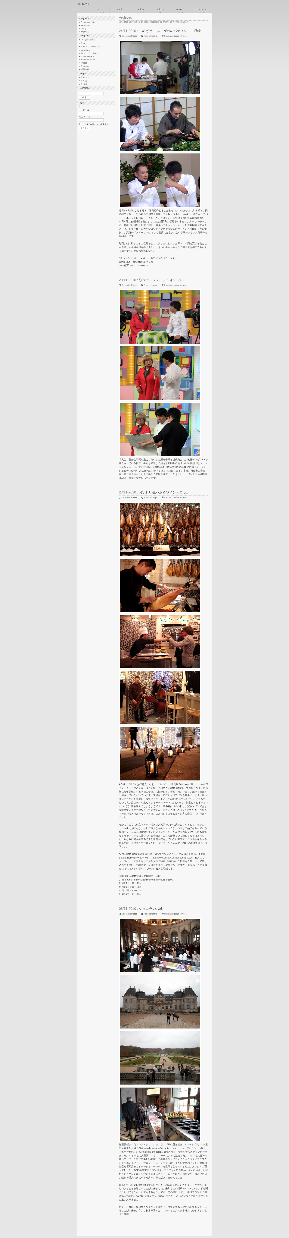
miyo (155, 36)
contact (179, 10)
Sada (83, 43)
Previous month (88, 22)
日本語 (84, 81)
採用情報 (85, 69)
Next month (86, 25)
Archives (85, 32)
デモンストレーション (91, 46)
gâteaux (160, 10)
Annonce (85, 66)
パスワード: (84, 117)
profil (119, 10)
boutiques (140, 10)
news (85, 3)
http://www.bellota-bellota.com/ (168, 857)
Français (85, 77)
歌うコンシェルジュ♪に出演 (160, 280)
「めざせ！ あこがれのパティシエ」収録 (170, 31)
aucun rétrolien (180, 36)
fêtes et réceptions (89, 53)
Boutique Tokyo (88, 59)
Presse (134, 36)
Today (83, 28)
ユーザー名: (84, 110)
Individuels (85, 50)
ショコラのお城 (151, 909)
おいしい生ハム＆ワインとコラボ (164, 492)
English (84, 84)
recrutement (201, 10)
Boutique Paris (87, 56)
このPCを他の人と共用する (96, 124)
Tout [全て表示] (88, 39)
